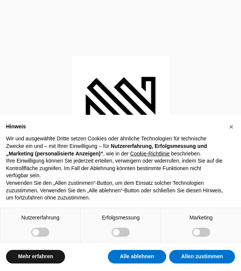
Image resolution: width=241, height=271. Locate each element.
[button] (231, 127)
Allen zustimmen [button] (202, 256)
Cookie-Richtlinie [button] (150, 154)
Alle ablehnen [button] (137, 256)
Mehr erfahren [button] (35, 256)
